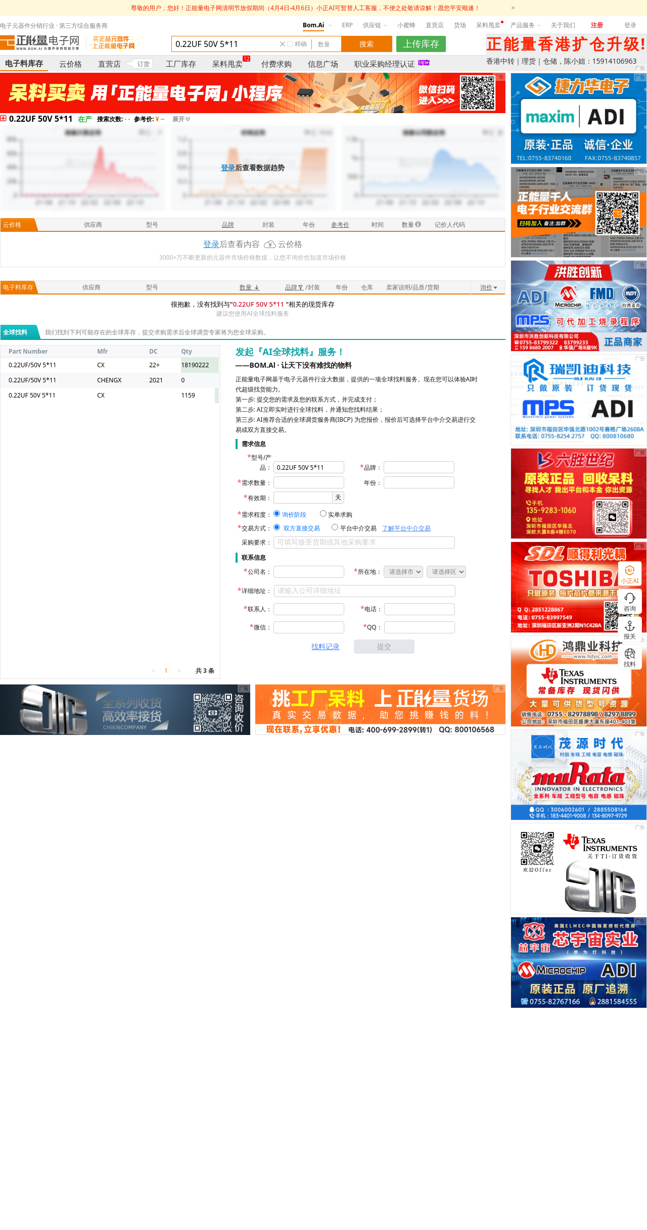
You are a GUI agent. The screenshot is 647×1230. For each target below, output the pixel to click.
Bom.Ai (313, 25)
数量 (250, 287)
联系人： (260, 609)
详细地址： (257, 590)
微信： (263, 627)
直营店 (435, 25)
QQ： (375, 627)
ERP (347, 25)
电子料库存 (24, 63)
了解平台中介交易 (406, 528)
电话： (373, 609)
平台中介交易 (358, 528)
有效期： (260, 498)
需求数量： (257, 482)
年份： (373, 482)
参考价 (340, 224)
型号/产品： (261, 462)
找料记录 (325, 646)
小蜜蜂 (406, 25)
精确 (301, 43)
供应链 (375, 25)
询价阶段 (294, 514)
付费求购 (276, 64)
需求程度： (257, 514)
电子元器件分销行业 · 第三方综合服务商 (54, 25)
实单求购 (340, 514)
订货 (143, 64)
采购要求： (257, 542)
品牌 (294, 287)
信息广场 (323, 64)
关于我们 (563, 25)
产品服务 (526, 25)
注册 (597, 25)
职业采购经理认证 (384, 64)
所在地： (370, 571)
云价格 (70, 64)
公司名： (260, 571)
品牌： (373, 467)
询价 (489, 287)
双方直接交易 (302, 528)
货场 (460, 25)
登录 (630, 25)
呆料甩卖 (488, 25)
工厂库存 (181, 64)
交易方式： (257, 528)
